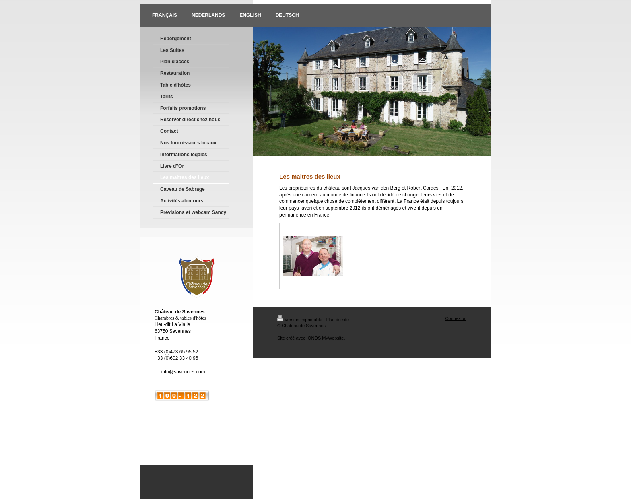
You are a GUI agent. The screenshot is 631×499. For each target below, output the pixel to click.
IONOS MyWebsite (325, 338)
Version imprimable (299, 319)
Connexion (455, 318)
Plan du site (337, 319)
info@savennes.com (183, 372)
